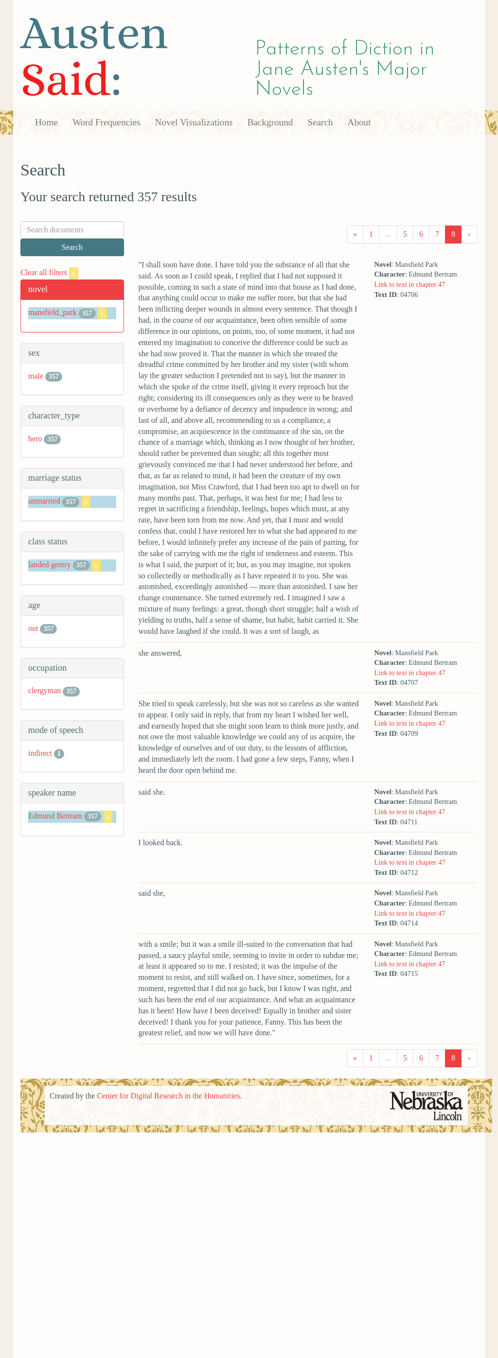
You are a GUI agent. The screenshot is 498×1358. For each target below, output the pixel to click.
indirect (40, 753)
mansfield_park (52, 312)
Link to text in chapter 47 (409, 284)
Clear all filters (49, 272)
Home (46, 122)
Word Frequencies (106, 122)
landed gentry (49, 564)
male (35, 376)
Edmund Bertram (55, 816)
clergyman (44, 690)
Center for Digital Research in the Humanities (168, 1096)
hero (35, 439)
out (33, 628)
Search (320, 122)
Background (270, 122)
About (359, 122)
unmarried (44, 501)
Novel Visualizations (194, 122)
